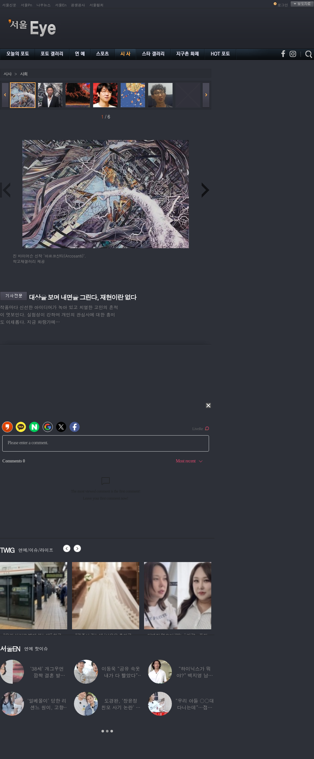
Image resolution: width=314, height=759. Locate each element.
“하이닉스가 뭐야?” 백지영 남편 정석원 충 (194, 675)
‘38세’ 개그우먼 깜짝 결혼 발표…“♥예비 (47, 675)
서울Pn (26, 5)
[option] (104, 595)
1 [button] (102, 731)
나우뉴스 (43, 5)
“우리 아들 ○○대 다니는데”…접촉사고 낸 (194, 707)
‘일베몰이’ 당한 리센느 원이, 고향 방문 (47, 707)
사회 (24, 74)
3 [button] (111, 731)
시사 (7, 74)
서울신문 (9, 5)
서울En (60, 5)
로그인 (283, 5)
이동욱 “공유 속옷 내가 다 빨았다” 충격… (120, 675)
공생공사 (78, 5)
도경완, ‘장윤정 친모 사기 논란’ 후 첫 (121, 707)
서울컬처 (97, 5)
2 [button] (107, 731)
